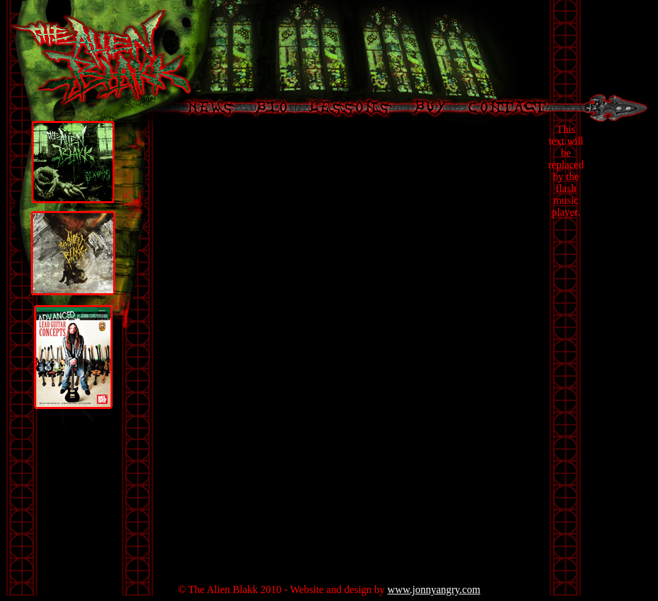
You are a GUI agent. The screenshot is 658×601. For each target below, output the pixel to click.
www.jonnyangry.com (434, 589)
